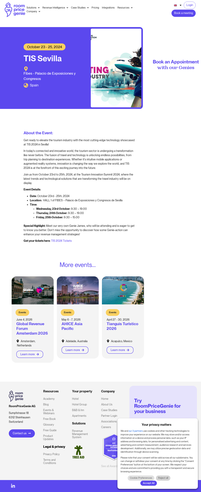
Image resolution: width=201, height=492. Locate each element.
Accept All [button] (148, 483)
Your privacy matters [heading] (156, 425)
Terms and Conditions (49, 461)
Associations (109, 421)
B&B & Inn (78, 410)
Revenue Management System (80, 434)
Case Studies (109, 410)
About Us (106, 404)
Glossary (48, 424)
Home (104, 398)
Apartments (79, 415)
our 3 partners (136, 431)
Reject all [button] (163, 477)
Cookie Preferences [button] (141, 477)
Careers (106, 427)
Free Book (49, 419)
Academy (49, 398)
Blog (46, 404)
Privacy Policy (51, 454)
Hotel (75, 398)
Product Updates (48, 437)
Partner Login (109, 415)
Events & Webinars (48, 411)
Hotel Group (79, 404)
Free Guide (50, 430)
